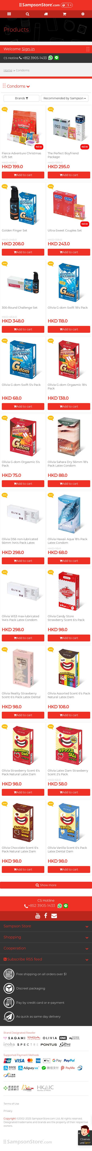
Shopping (12, 937)
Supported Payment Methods (21, 1055)
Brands (21, 98)
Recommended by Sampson (64, 98)
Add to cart (23, 175)
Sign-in (28, 49)
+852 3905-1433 (33, 58)
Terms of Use (11, 1103)
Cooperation (15, 948)
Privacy (8, 1110)
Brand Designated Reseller (19, 1033)
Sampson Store (17, 926)
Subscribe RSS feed (23, 959)
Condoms (18, 86)
